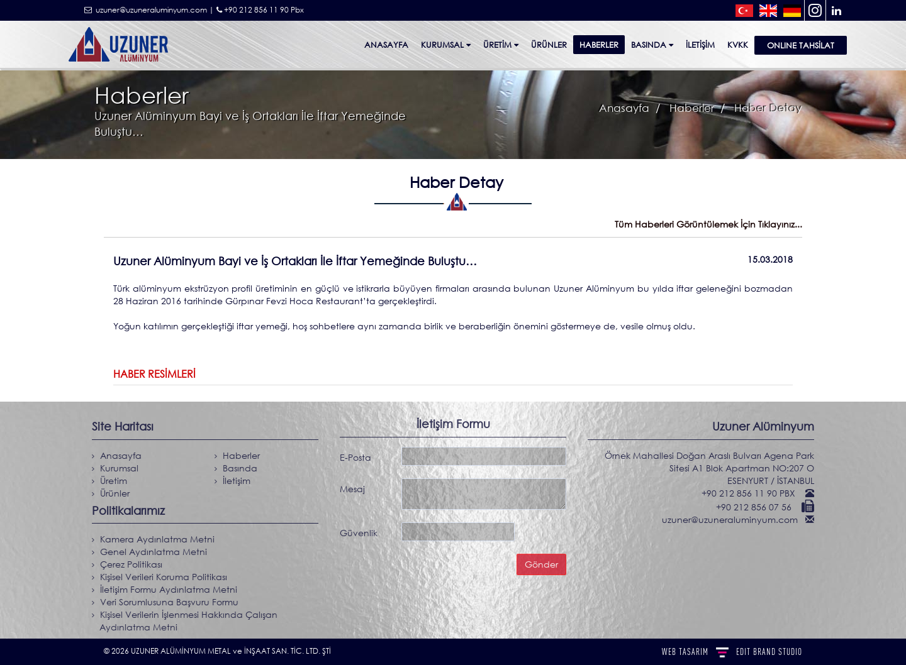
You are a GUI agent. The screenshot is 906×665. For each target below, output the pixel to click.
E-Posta (355, 454)
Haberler (598, 45)
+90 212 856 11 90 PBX (753, 493)
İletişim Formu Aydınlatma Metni (164, 589)
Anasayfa (386, 45)
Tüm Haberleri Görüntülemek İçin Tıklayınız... (708, 224)
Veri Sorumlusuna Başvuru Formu (164, 601)
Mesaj (352, 485)
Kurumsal (446, 45)
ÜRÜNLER (549, 45)
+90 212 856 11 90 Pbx (260, 9)
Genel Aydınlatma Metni (149, 551)
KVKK (737, 45)
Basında (652, 45)
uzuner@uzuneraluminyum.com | (149, 9)
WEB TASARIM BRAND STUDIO (732, 651)
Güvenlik (359, 529)
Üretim (500, 45)
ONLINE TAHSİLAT (800, 45)
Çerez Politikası (126, 564)
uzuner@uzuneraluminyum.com (734, 519)
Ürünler (110, 493)
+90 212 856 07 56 (758, 507)
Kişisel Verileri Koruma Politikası (159, 576)
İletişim (700, 45)
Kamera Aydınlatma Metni (152, 539)
